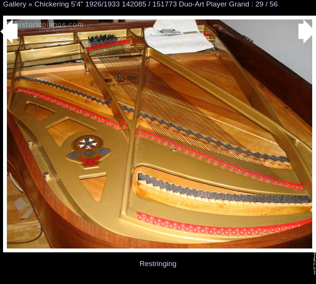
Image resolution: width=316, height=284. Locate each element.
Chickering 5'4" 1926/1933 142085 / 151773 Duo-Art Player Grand (141, 4)
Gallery (14, 4)
